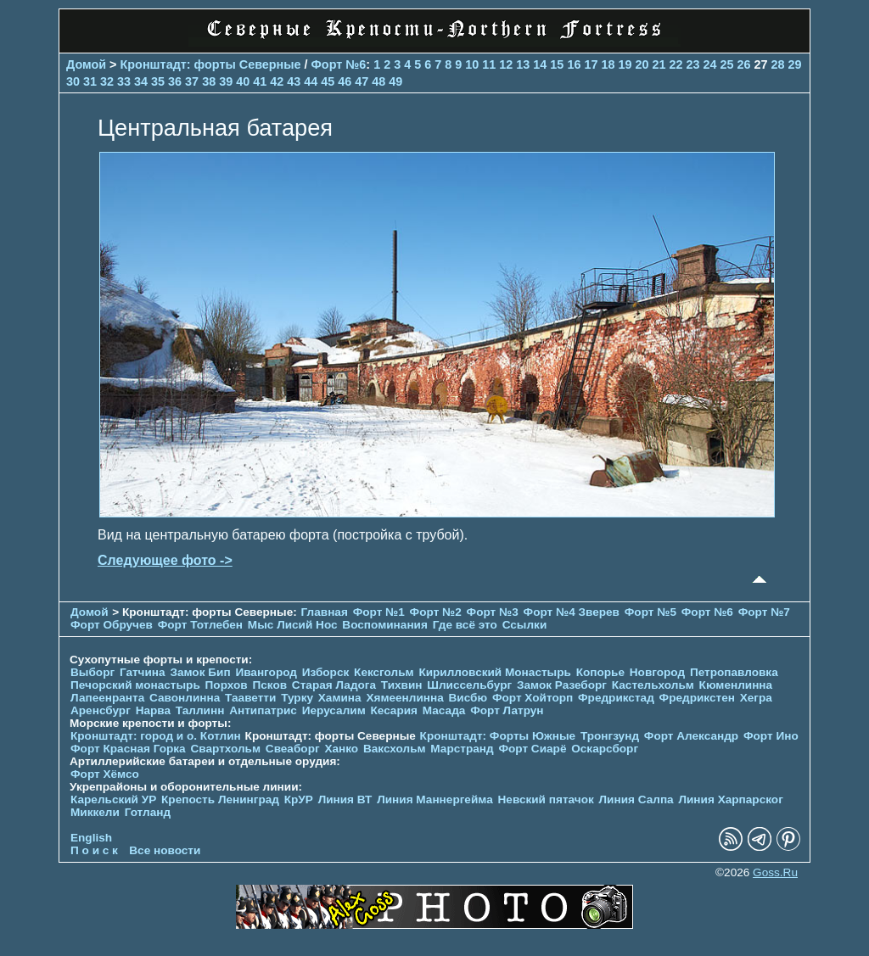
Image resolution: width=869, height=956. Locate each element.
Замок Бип (200, 672)
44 (310, 81)
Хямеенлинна (404, 697)
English (91, 837)
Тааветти (250, 697)
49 (395, 81)
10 (472, 64)
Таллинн (200, 710)
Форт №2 (436, 612)
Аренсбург (100, 710)
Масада (444, 710)
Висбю (468, 697)
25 (727, 64)
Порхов (226, 685)
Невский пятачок (546, 799)
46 (344, 81)
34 (141, 81)
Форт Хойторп (532, 697)
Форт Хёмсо (104, 774)
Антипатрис (263, 710)
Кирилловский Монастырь (494, 672)
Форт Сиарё (532, 748)
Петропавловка (734, 672)
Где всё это (465, 624)
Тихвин (402, 685)
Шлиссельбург (469, 685)
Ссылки (524, 624)
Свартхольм (225, 748)
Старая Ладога (334, 685)
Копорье (600, 672)
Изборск (326, 672)
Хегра (756, 697)
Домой (86, 64)
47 (361, 81)
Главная (324, 612)
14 (540, 64)
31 (90, 81)
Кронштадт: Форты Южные (498, 736)
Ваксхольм (394, 748)
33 (124, 81)
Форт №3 (493, 612)
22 (675, 64)
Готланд (148, 812)
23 (692, 64)
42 (276, 81)
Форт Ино (771, 736)
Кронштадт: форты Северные (211, 64)
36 (175, 81)
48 (378, 81)
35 (158, 81)
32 (107, 81)
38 (209, 81)
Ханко (341, 748)
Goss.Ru (775, 872)
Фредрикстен (697, 697)
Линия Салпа (636, 799)
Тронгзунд (609, 736)
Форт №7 (764, 612)
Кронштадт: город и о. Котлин (155, 736)
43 (293, 81)
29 (795, 64)
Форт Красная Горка (128, 748)
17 (590, 64)
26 (744, 64)
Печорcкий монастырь (135, 685)
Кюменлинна (736, 685)
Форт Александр (691, 736)
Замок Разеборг (562, 685)
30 (73, 81)
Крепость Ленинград (220, 799)
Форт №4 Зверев (573, 612)
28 (778, 64)
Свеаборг (293, 748)
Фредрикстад (616, 697)
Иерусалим (334, 710)
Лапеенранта (107, 697)
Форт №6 (339, 64)
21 (658, 64)
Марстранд (461, 748)
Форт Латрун (506, 710)
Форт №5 (650, 612)
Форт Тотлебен (200, 624)
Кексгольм (384, 672)
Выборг (92, 672)
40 (242, 81)
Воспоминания (385, 624)
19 (624, 64)
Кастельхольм (653, 685)
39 (226, 81)
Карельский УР (113, 799)
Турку (297, 697)
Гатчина (142, 672)
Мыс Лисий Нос (293, 624)
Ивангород (266, 672)
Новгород (657, 672)
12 (506, 64)
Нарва (153, 710)
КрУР (298, 799)
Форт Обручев (111, 624)
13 (523, 64)
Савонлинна (184, 697)
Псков (269, 685)
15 (556, 64)
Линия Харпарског (730, 799)
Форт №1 (379, 612)
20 (641, 64)
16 (573, 64)
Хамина (340, 697)
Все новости (164, 850)
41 (259, 81)
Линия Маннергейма (435, 799)
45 (327, 81)
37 (192, 81)
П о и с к (94, 850)
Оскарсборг (604, 748)
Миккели (95, 812)
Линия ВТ (345, 799)
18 (607, 64)
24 (710, 64)
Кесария (394, 710)
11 (489, 64)
